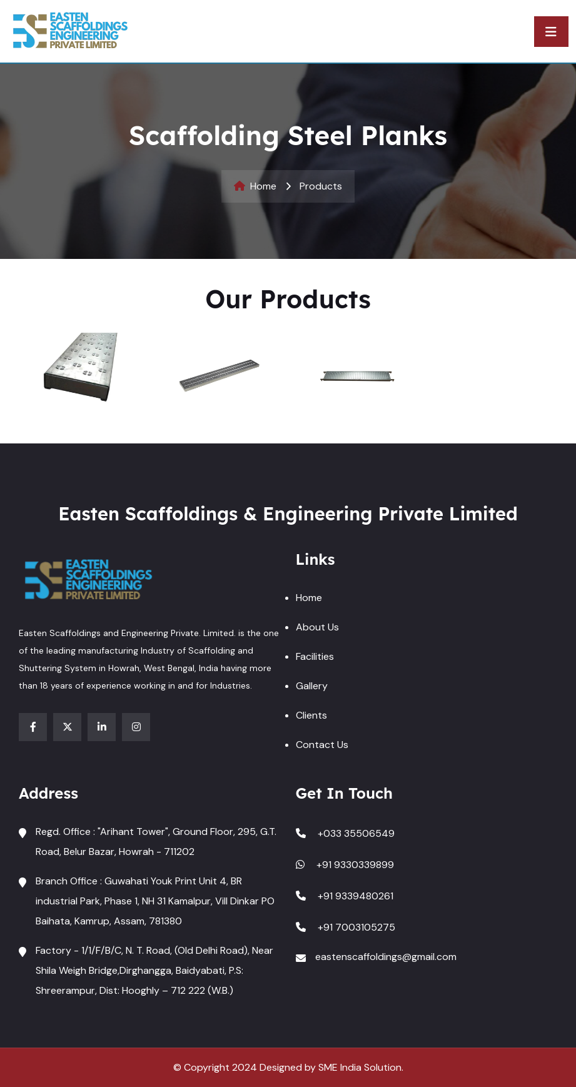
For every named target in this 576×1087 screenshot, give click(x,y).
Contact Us (322, 744)
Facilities (315, 656)
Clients (311, 715)
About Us (317, 627)
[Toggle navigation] (551, 31)
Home (255, 186)
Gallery (312, 685)
